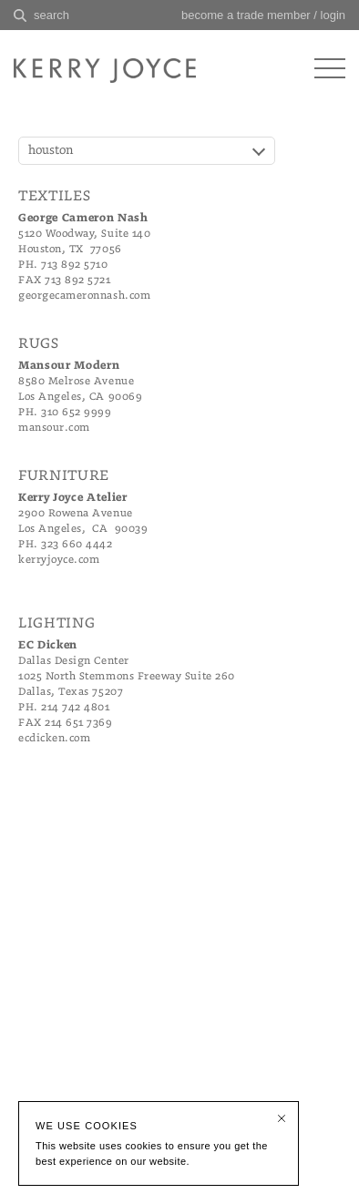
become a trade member (246, 15)
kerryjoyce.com (58, 560)
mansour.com (54, 428)
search (51, 15)
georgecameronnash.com (84, 295)
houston (51, 151)
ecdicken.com (54, 738)
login (333, 15)
